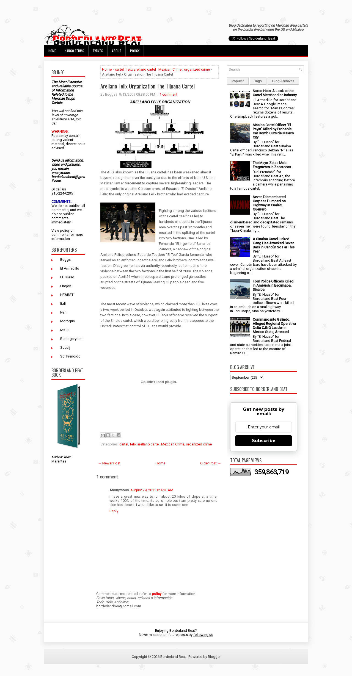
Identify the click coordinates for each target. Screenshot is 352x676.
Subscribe (264, 440)
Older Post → (210, 463)
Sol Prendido (70, 356)
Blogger (214, 657)
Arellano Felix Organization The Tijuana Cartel (147, 86)
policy (65, 230)
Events (98, 50)
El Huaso (67, 277)
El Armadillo (69, 268)
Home (52, 50)
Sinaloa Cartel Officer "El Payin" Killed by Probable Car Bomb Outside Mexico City (273, 131)
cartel (119, 69)
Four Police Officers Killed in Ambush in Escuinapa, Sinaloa (273, 285)
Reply (113, 511)
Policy (134, 50)
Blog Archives (283, 81)
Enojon (65, 286)
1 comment (168, 94)
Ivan (63, 312)
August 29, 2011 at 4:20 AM (151, 490)
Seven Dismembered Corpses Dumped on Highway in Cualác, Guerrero (269, 203)
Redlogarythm (71, 339)
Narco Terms (74, 50)
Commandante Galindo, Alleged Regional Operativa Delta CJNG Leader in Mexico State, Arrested (274, 325)
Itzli (63, 303)
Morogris (67, 321)
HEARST (66, 295)
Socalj (65, 347)
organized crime (197, 69)
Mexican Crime (170, 69)
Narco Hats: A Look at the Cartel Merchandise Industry (275, 93)
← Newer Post (109, 463)
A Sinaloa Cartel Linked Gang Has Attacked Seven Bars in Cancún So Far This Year (274, 245)
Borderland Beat (173, 657)
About (116, 50)
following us (203, 635)
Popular (238, 81)
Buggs (65, 259)
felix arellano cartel (141, 69)
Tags (258, 81)
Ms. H (64, 330)
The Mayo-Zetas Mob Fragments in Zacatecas (272, 165)
